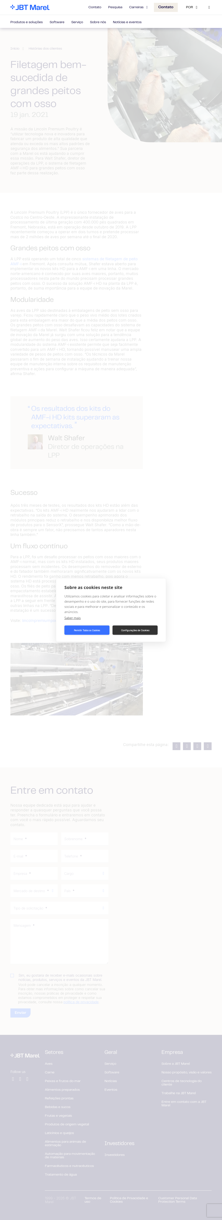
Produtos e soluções (26, 22)
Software (57, 22)
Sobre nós (98, 22)
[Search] (209, 7)
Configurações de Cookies (135, 630)
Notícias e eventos (127, 22)
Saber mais (72, 618)
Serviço (77, 22)
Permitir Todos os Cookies (87, 630)
